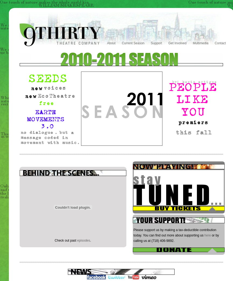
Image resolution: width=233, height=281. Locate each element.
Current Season (133, 43)
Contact (220, 43)
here (207, 235)
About (111, 43)
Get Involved (177, 43)
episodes (83, 240)
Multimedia (200, 43)
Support (156, 43)
